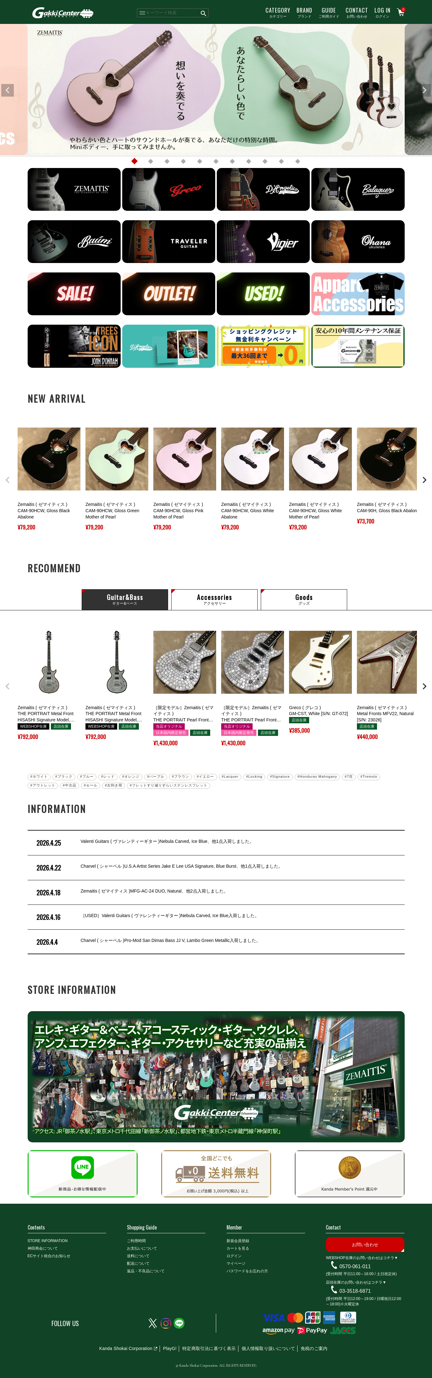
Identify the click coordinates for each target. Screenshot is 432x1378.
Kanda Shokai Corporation (125, 1348)
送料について (138, 1256)
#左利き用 (113, 785)
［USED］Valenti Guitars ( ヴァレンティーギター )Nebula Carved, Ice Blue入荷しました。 (147, 917)
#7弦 (349, 776)
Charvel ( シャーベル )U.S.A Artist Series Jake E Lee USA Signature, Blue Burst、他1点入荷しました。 (159, 867)
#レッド (108, 776)
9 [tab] (265, 161)
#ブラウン (180, 776)
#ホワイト (39, 776)
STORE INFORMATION (48, 1241)
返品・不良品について (146, 1271)
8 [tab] (249, 161)
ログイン (383, 12)
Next (424, 90)
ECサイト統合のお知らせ (49, 1256)
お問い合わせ (357, 12)
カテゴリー (277, 12)
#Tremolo (368, 776)
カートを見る (238, 1248)
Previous (7, 90)
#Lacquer (230, 776)
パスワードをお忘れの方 (247, 1271)
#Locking (254, 776)
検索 (204, 12)
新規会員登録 (238, 1241)
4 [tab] (183, 161)
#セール (90, 785)
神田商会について (43, 1248)
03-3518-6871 (355, 1291)
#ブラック (64, 776)
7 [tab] (232, 161)
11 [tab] (298, 161)
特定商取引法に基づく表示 (209, 1348)
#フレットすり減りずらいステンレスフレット (168, 785)
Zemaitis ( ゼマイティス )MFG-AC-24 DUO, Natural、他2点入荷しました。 (131, 892)
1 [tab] (134, 161)
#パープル (155, 776)
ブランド (304, 12)
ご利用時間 (136, 1241)
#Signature (280, 776)
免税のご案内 (314, 1348)
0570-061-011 (355, 1266)
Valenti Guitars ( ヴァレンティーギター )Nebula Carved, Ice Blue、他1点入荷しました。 (144, 842)
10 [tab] (281, 161)
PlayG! (170, 1348)
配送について (138, 1263)
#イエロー (205, 776)
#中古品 (69, 785)
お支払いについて (142, 1248)
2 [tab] (151, 161)
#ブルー (87, 776)
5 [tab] (200, 161)
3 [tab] (167, 161)
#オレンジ (130, 776)
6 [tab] (216, 161)
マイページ (236, 1263)
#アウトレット (42, 785)
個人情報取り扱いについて (268, 1348)
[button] (7, 480)
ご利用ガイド (329, 12)
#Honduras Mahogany (317, 776)
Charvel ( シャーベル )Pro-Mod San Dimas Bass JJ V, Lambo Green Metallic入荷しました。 (148, 942)
